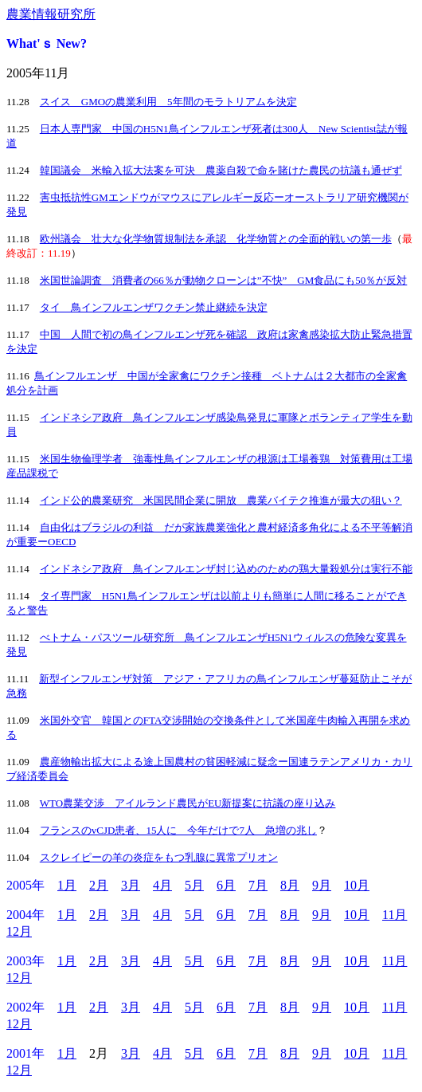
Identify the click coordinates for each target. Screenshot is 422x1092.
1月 (66, 885)
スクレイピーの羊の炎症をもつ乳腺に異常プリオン (159, 857)
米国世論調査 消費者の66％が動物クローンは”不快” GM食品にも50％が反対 (224, 280)
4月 (162, 885)
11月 (394, 914)
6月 (226, 885)
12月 (19, 931)
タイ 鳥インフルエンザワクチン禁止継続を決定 (154, 307)
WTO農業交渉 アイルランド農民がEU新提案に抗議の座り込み (188, 803)
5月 (194, 885)
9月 (321, 885)
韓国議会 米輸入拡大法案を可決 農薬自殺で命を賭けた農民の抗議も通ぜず (221, 170)
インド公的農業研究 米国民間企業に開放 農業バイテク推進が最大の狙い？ (221, 500)
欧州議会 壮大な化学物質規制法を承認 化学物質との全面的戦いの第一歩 (216, 239)
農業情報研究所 (51, 14)
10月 (356, 885)
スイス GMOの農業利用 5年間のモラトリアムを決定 (168, 102)
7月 (258, 885)
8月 (289, 885)
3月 (130, 885)
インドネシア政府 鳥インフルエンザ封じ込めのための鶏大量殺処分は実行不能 (226, 569)
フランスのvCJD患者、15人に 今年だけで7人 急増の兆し (178, 830)
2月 (98, 885)
